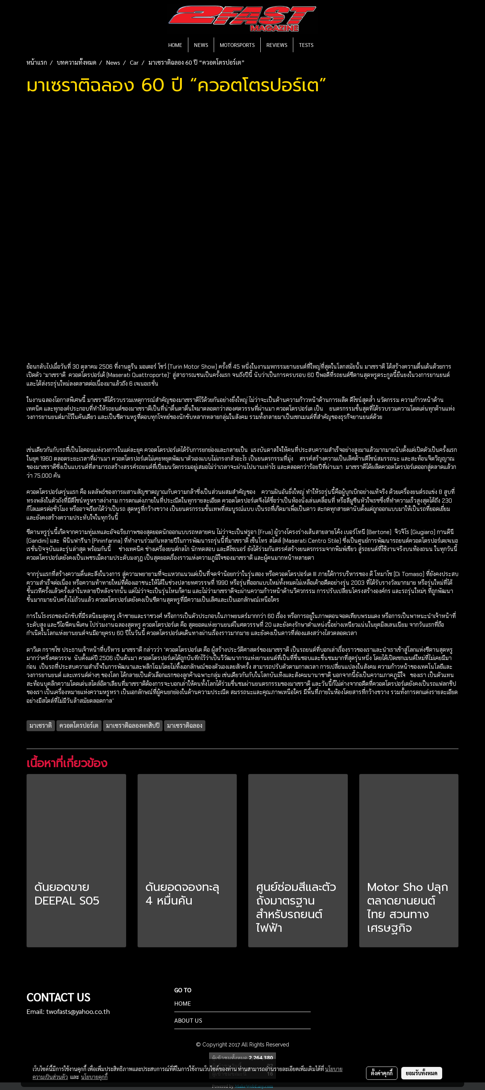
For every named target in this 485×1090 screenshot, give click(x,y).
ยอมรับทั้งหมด (422, 1073)
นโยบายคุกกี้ (94, 1076)
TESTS (306, 44)
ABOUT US (188, 1020)
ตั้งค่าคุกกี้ (382, 1073)
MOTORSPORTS (237, 44)
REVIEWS (276, 44)
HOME (175, 44)
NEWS (201, 44)
